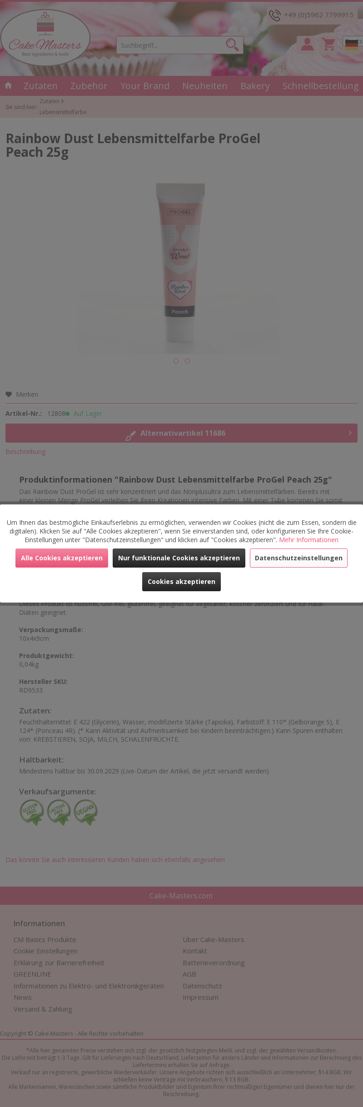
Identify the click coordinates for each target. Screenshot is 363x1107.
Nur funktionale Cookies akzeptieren (179, 558)
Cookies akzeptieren (181, 581)
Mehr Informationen (308, 539)
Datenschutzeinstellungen (299, 558)
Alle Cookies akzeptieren (62, 558)
